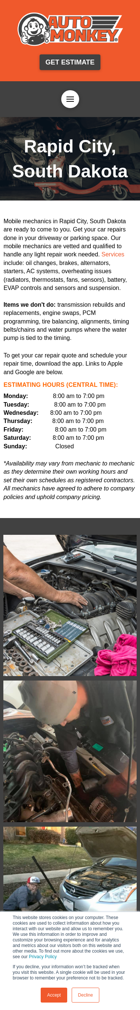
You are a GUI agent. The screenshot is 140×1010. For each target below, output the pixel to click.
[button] (70, 99)
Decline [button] (85, 995)
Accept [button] (54, 995)
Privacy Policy (43, 956)
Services (113, 254)
